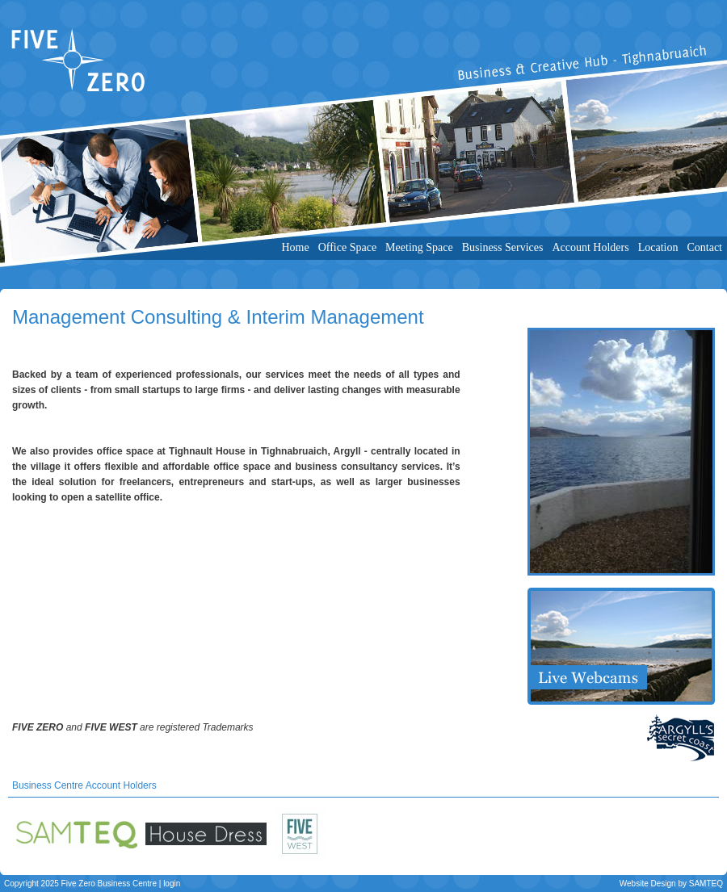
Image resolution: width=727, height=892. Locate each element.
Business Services (503, 247)
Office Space (347, 247)
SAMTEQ (706, 883)
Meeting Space (419, 247)
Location (658, 247)
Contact (704, 247)
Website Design (648, 883)
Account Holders (590, 247)
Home (295, 247)
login (171, 883)
